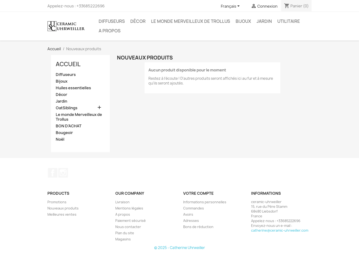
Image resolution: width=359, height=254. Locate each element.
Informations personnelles (204, 202)
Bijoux (243, 21)
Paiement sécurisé (130, 220)
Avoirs (188, 214)
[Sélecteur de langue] (231, 6)
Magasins (123, 239)
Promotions (56, 202)
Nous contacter (128, 226)
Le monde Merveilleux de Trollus (190, 21)
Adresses (191, 220)
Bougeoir (64, 132)
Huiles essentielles (73, 87)
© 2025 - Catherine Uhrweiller (179, 247)
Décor (138, 21)
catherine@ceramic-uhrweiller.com (279, 230)
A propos (110, 31)
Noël (60, 139)
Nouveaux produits (63, 208)
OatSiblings (66, 107)
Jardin (264, 21)
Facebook (52, 173)
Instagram (63, 173)
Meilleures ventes (61, 214)
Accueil (68, 64)
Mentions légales (129, 208)
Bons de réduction (198, 226)
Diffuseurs (112, 21)
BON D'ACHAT (68, 126)
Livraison (122, 202)
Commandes (193, 208)
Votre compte (198, 193)
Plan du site (124, 233)
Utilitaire (288, 21)
